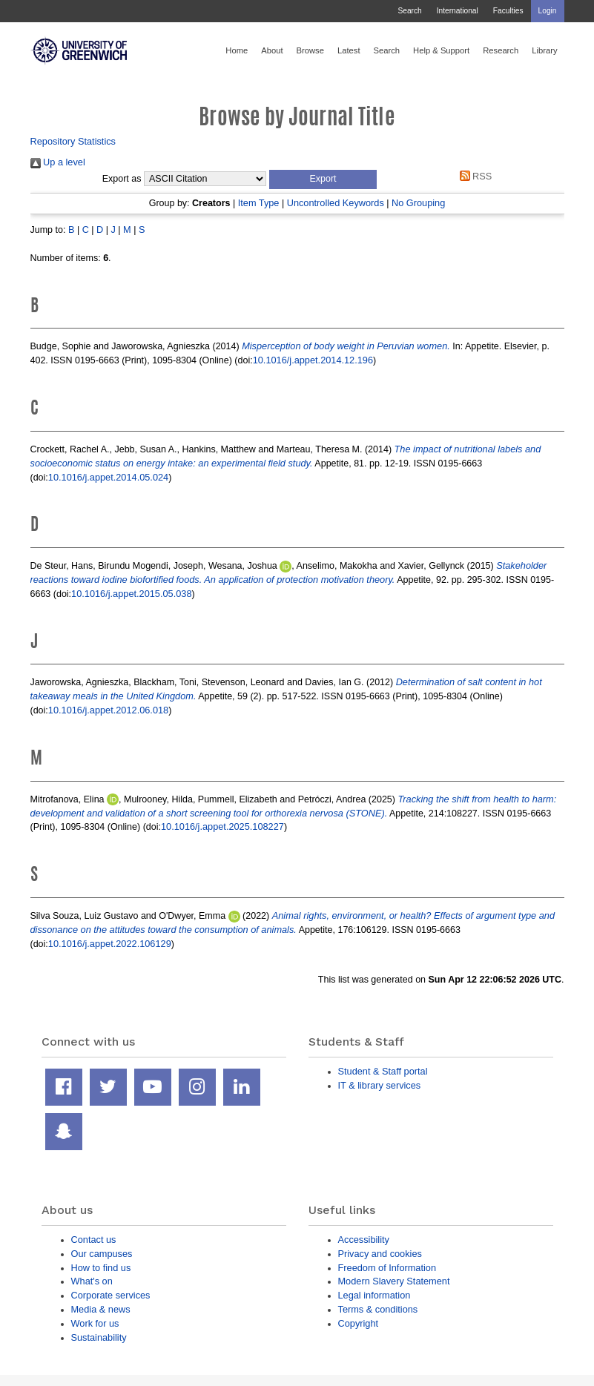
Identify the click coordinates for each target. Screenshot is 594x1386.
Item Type (259, 202)
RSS (473, 176)
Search (409, 11)
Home (236, 50)
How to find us (101, 1267)
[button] (323, 179)
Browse (310, 50)
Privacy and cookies (380, 1253)
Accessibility (363, 1239)
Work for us (95, 1323)
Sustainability (99, 1337)
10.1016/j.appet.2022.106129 (109, 943)
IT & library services (379, 1085)
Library (544, 50)
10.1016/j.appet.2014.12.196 (313, 360)
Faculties (508, 11)
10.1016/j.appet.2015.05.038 (131, 593)
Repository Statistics (73, 141)
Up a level (57, 162)
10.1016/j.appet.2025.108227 (222, 826)
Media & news (101, 1309)
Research (500, 50)
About (272, 50)
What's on (92, 1281)
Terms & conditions (378, 1309)
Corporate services (111, 1295)
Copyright (358, 1323)
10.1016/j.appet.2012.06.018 (108, 710)
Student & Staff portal (383, 1071)
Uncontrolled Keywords (335, 202)
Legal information (374, 1295)
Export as (122, 179)
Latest (348, 50)
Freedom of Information (387, 1267)
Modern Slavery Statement (394, 1281)
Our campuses (102, 1253)
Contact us (93, 1239)
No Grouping (418, 202)
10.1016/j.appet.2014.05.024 (108, 477)
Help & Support (441, 50)
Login (547, 11)
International (457, 11)
